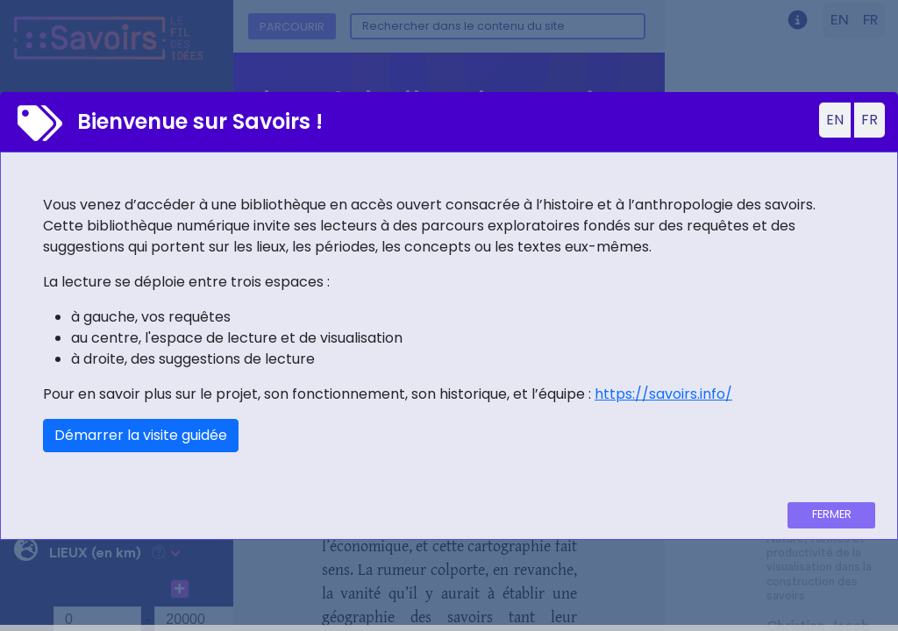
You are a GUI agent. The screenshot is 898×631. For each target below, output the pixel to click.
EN (835, 120)
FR (869, 120)
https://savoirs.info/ (663, 394)
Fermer (832, 514)
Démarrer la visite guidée (140, 435)
